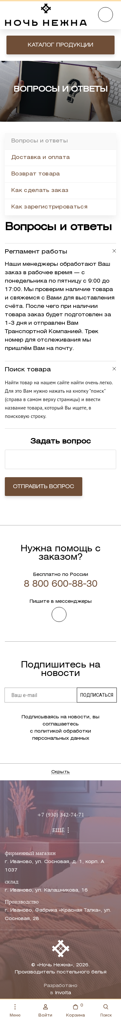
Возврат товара (35, 174)
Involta (63, 993)
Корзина (75, 1010)
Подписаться (96, 695)
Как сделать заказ (39, 190)
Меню (15, 1010)
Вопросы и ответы (39, 141)
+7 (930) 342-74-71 (60, 815)
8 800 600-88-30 (60, 584)
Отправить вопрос (43, 486)
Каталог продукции (60, 45)
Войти (45, 1010)
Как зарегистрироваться (49, 207)
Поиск (106, 1010)
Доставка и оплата (40, 157)
